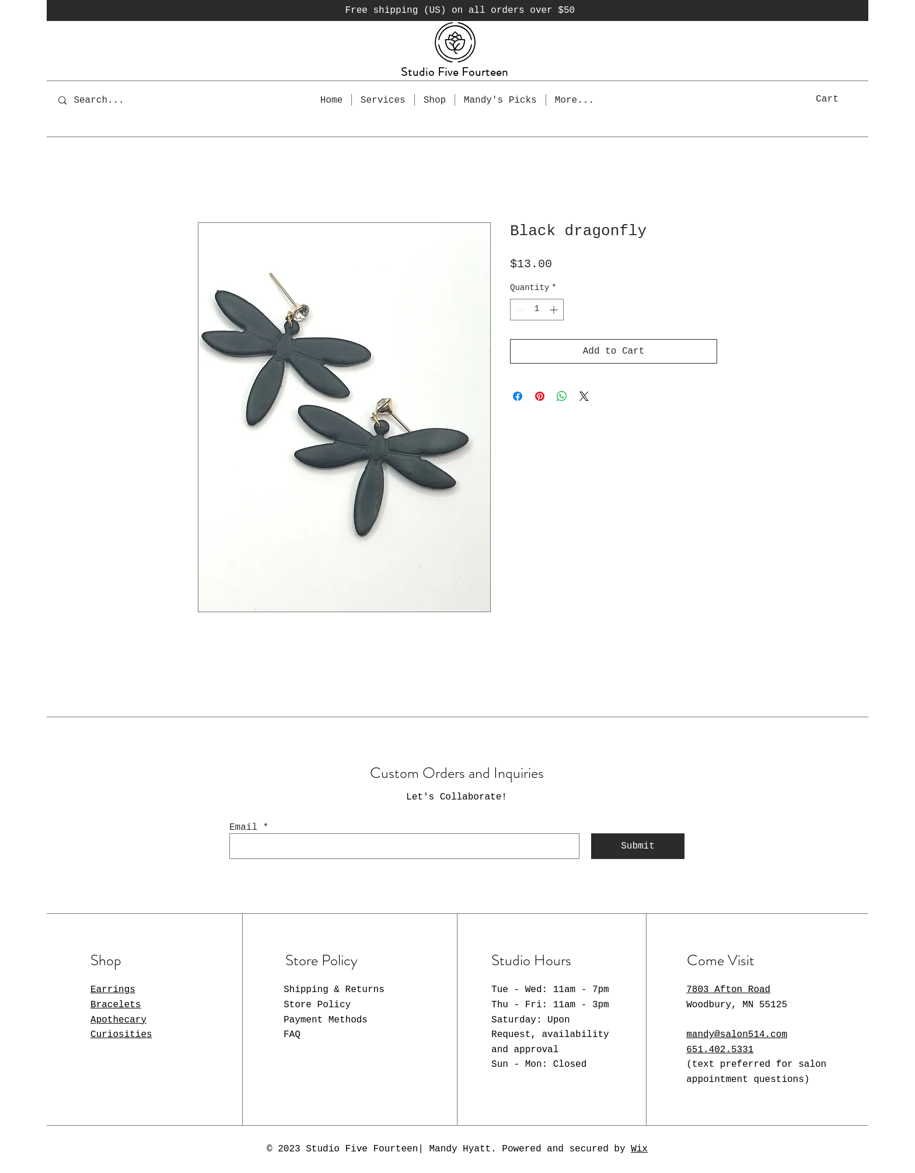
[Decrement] (519, 309)
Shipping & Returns (334, 990)
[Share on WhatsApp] (562, 396)
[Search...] (107, 100)
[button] (840, 98)
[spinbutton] (536, 309)
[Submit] (637, 846)
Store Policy (317, 1005)
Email (243, 827)
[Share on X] (584, 396)
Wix (639, 1149)
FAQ (292, 1034)
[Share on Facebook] (518, 396)
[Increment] (554, 309)
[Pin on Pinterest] (540, 396)
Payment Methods (326, 1020)
